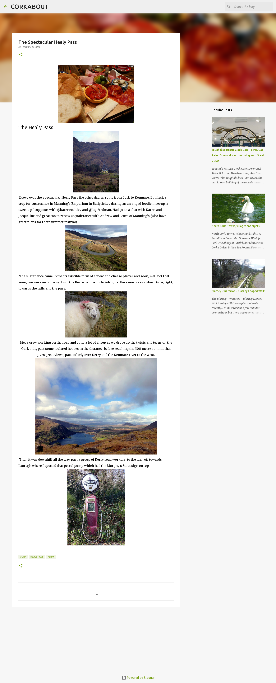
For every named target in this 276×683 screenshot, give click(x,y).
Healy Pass (36, 556)
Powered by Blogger (138, 677)
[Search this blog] (253, 6)
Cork (23, 556)
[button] (20, 54)
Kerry (51, 556)
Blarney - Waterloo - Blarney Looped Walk (238, 291)
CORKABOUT (29, 6)
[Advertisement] (96, 639)
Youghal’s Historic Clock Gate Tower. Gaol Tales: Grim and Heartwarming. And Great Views (238, 155)
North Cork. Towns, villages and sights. (236, 226)
